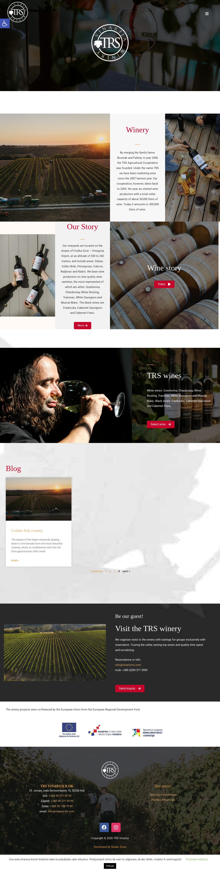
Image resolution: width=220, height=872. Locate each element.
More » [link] (15, 560)
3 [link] (115, 571)
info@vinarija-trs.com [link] (61, 811)
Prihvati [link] (110, 866)
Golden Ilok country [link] (27, 530)
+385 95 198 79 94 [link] (61, 806)
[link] (5, 23)
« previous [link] (96, 571)
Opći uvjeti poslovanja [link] (163, 794)
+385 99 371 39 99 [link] (60, 795)
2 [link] (110, 571)
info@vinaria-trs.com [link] (128, 665)
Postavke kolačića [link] (197, 859)
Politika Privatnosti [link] (163, 800)
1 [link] (106, 571)
